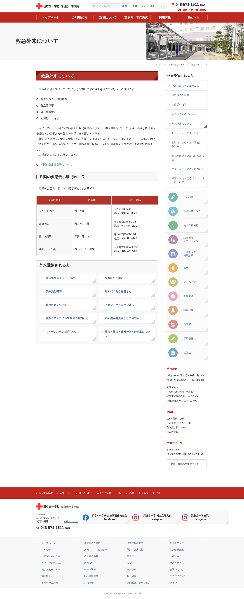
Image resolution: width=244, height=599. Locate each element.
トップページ (48, 543)
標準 (152, 6)
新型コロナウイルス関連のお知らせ (67, 318)
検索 (124, 6)
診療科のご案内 (114, 278)
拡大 (162, 6)
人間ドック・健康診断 (96, 549)
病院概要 (46, 576)
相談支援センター (50, 569)
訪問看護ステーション (138, 582)
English (173, 582)
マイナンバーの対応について (63, 331)
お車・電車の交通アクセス (185, 464)
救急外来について (56, 304)
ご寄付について (178, 576)
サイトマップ (177, 543)
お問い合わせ (83, 493)
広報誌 (144, 493)
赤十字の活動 (104, 493)
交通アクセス (71, 521)
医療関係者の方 (135, 543)
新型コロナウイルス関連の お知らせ (187, 144)
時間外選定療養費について (56, 164)
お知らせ (46, 549)
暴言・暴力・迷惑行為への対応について (127, 333)
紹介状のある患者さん (118, 291)
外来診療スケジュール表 (60, 278)
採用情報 (89, 582)
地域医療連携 (91, 576)
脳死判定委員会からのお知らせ (123, 318)
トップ (159, 64)
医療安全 (89, 562)
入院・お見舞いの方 (51, 562)
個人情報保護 (46, 493)
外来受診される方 (177, 64)
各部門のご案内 (49, 582)
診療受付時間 (54, 291)
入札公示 (64, 493)
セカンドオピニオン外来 (119, 304)
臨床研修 (131, 576)
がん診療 (131, 569)
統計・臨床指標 (126, 493)
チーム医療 (90, 569)
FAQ (157, 493)
